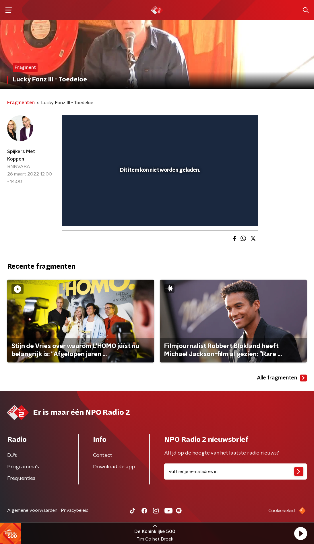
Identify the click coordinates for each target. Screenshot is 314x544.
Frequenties (21, 478)
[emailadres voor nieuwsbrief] (235, 471)
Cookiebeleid (281, 510)
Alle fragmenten (282, 378)
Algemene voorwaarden (32, 510)
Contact (102, 455)
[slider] (159, 198)
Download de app (114, 466)
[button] (300, 533)
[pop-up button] (234, 213)
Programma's (23, 466)
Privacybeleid (74, 510)
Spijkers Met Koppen (21, 155)
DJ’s (12, 455)
